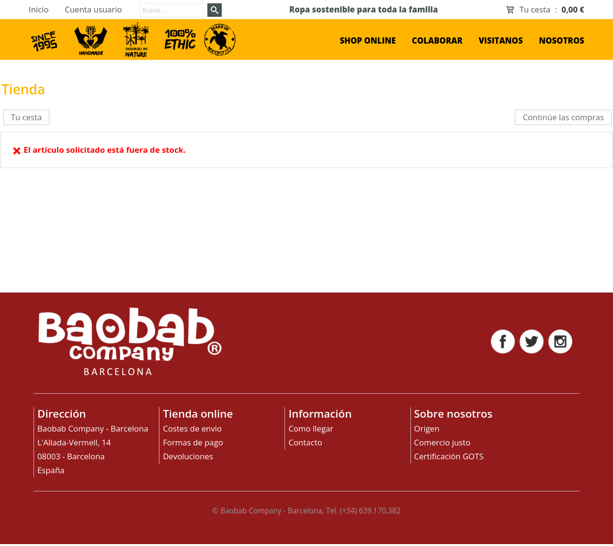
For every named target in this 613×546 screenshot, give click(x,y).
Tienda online (198, 413)
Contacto (305, 442)
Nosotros (561, 40)
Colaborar (437, 40)
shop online (368, 40)
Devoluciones (188, 456)
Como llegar (310, 428)
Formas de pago (193, 442)
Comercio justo (442, 442)
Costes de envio (192, 428)
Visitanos (500, 40)
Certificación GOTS (449, 456)
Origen (427, 428)
